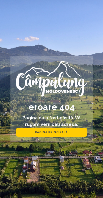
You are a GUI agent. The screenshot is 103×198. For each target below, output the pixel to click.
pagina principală (51, 132)
